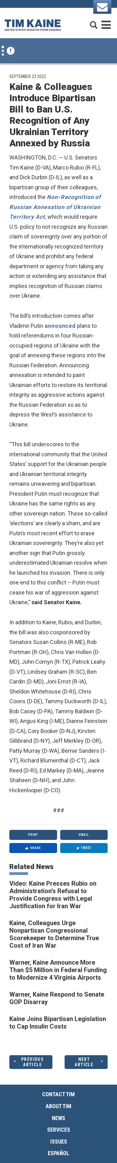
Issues (58, 1141)
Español (58, 1153)
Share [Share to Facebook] (33, 848)
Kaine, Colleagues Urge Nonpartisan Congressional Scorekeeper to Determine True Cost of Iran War (54, 934)
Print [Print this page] (33, 834)
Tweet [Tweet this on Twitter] (83, 848)
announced (60, 325)
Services (58, 1129)
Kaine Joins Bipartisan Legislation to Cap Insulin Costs (57, 1022)
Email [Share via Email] (84, 834)
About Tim (58, 1106)
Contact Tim (58, 1094)
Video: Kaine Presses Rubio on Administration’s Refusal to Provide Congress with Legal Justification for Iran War (52, 895)
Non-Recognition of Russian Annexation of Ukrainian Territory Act (55, 207)
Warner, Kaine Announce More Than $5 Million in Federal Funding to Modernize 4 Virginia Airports (58, 970)
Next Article (84, 1062)
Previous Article (32, 1062)
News (58, 1118)
